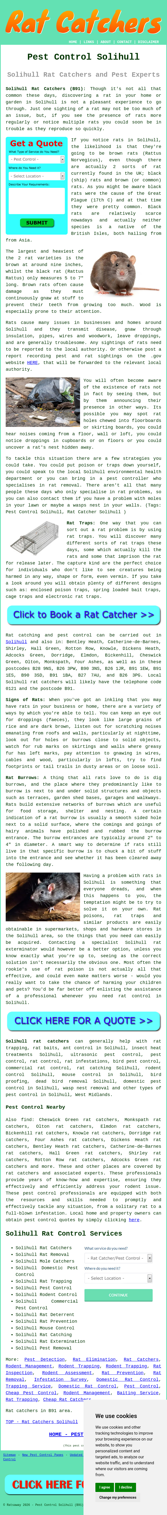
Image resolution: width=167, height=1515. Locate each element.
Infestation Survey (60, 1379)
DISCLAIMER (148, 42)
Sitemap (9, 1455)
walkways (148, 797)
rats (144, 387)
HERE (32, 362)
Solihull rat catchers (37, 1041)
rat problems (134, 491)
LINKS (89, 42)
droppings (37, 440)
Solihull (46, 102)
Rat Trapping (22, 1399)
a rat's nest (43, 447)
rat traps (79, 536)
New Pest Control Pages (42, 1455)
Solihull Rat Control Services (64, 1234)
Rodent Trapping (79, 1366)
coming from (54, 434)
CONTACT (124, 42)
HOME (73, 42)
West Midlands (92, 1094)
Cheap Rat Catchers (67, 1399)
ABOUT (106, 42)
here (134, 1220)
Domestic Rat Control (127, 1379)
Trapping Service (28, 1386)
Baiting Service (138, 1393)
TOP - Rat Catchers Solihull (42, 1421)
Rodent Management (29, 1366)
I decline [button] (125, 1487)
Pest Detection (45, 1359)
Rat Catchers (141, 1359)
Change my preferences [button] (117, 1497)
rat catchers (46, 682)
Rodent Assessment (67, 1372)
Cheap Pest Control (31, 1393)
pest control (39, 1193)
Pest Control (141, 1386)
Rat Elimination (94, 1359)
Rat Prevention (123, 1372)
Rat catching (23, 635)
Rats (11, 322)
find (26, 1119)
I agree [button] (104, 1487)
